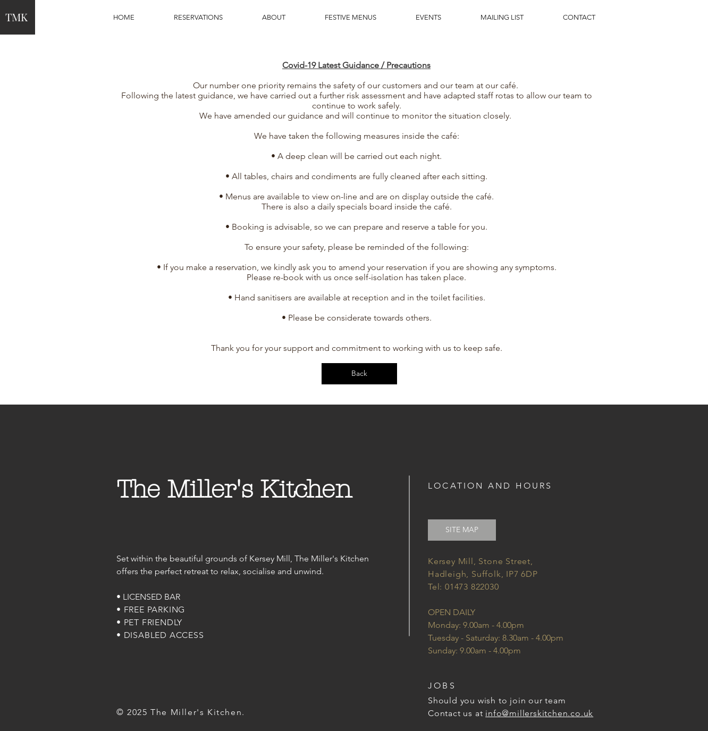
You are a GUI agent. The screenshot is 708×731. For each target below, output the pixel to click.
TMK (16, 17)
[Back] (359, 373)
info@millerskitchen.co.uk (539, 713)
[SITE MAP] (462, 530)
